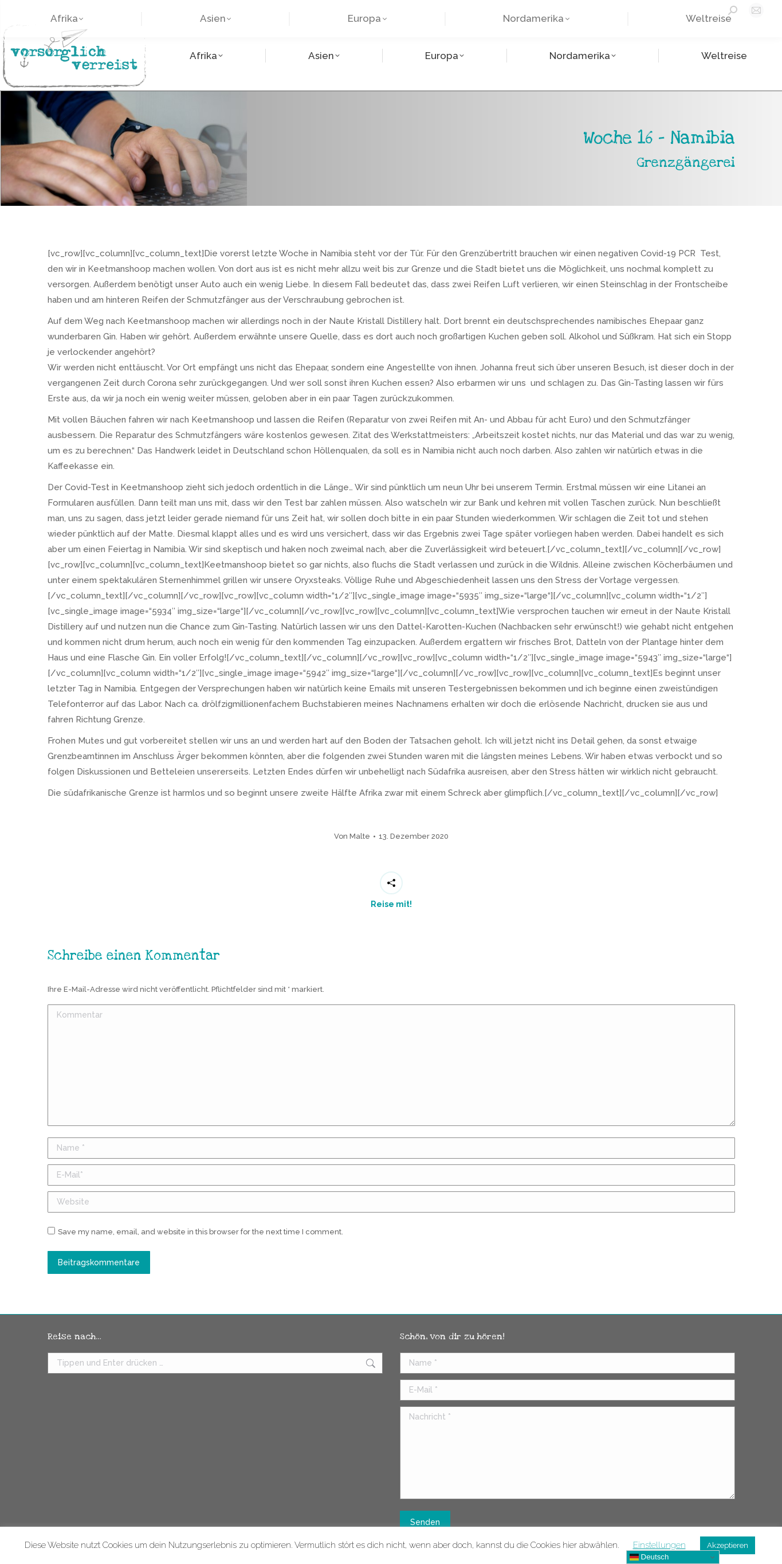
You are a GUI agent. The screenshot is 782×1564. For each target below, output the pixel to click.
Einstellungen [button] (659, 1545)
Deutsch (649, 1557)
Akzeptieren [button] (727, 1545)
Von (352, 836)
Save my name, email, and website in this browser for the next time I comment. (200, 1231)
